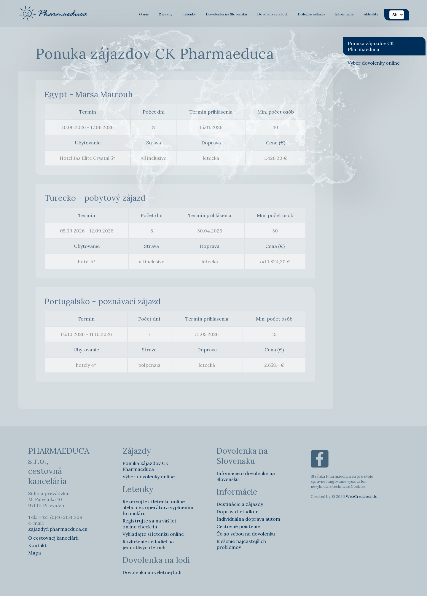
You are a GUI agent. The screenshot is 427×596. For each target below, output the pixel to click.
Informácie (344, 14)
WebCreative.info (361, 496)
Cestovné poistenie (238, 526)
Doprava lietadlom (237, 511)
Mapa (34, 553)
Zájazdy (165, 14)
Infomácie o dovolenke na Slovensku (245, 476)
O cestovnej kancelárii (53, 538)
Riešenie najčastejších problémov (241, 544)
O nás (144, 14)
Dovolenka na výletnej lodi (151, 572)
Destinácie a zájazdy (239, 504)
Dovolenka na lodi (272, 14)
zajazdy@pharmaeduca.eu (57, 529)
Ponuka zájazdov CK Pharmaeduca (371, 46)
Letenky (189, 14)
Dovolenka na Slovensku (226, 14)
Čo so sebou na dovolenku (245, 534)
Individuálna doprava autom (248, 519)
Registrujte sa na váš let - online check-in (151, 524)
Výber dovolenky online (374, 63)
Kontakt (37, 545)
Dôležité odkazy (311, 14)
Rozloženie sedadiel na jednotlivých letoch (148, 544)
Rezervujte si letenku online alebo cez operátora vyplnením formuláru (157, 507)
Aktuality (371, 14)
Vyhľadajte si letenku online (153, 534)
